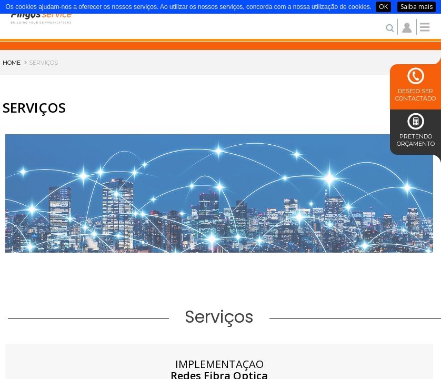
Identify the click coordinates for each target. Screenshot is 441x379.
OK (383, 6)
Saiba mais (416, 6)
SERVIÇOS (41, 62)
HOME (12, 62)
